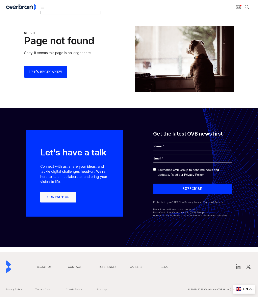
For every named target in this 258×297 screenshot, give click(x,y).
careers (136, 266)
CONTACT (75, 266)
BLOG (164, 266)
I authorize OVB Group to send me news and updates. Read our (188, 172)
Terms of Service (213, 202)
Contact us (58, 197)
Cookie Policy (74, 289)
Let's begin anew (45, 72)
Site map (102, 289)
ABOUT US (44, 266)
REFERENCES (108, 266)
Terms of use (42, 289)
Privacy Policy (194, 175)
